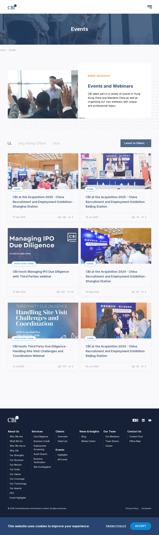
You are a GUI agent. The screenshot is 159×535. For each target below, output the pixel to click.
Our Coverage (17, 478)
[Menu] (150, 7)
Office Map (135, 441)
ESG (12, 493)
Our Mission (16, 464)
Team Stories (112, 441)
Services (37, 431)
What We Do (16, 441)
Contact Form (136, 436)
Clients (60, 431)
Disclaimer (146, 508)
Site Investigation (42, 467)
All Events (62, 459)
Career (109, 445)
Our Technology (18, 483)
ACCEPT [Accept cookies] (140, 526)
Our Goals (15, 469)
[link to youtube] (149, 420)
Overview (63, 436)
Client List (62, 441)
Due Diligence (41, 436)
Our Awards (16, 488)
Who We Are (16, 436)
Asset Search (40, 454)
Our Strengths (17, 455)
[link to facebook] (134, 420)
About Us (13, 431)
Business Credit (42, 441)
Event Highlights (18, 497)
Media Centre (88, 441)
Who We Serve (17, 445)
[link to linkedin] (143, 420)
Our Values (15, 474)
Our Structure (16, 460)
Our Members (112, 436)
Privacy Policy (132, 508)
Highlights (63, 454)
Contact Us (134, 431)
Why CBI (14, 450)
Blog (84, 436)
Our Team (109, 431)
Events (12, 50)
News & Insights (89, 431)
